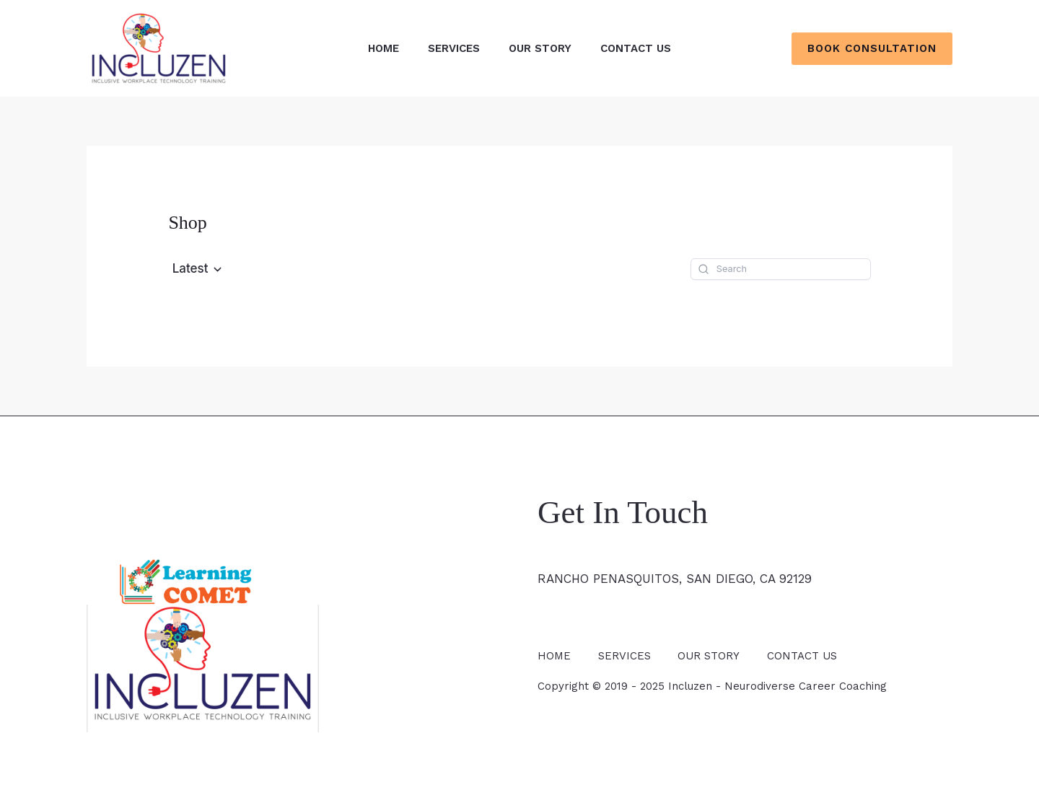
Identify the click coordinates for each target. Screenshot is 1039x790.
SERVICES (454, 48)
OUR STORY (540, 48)
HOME (383, 48)
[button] (872, 48)
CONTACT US (635, 48)
